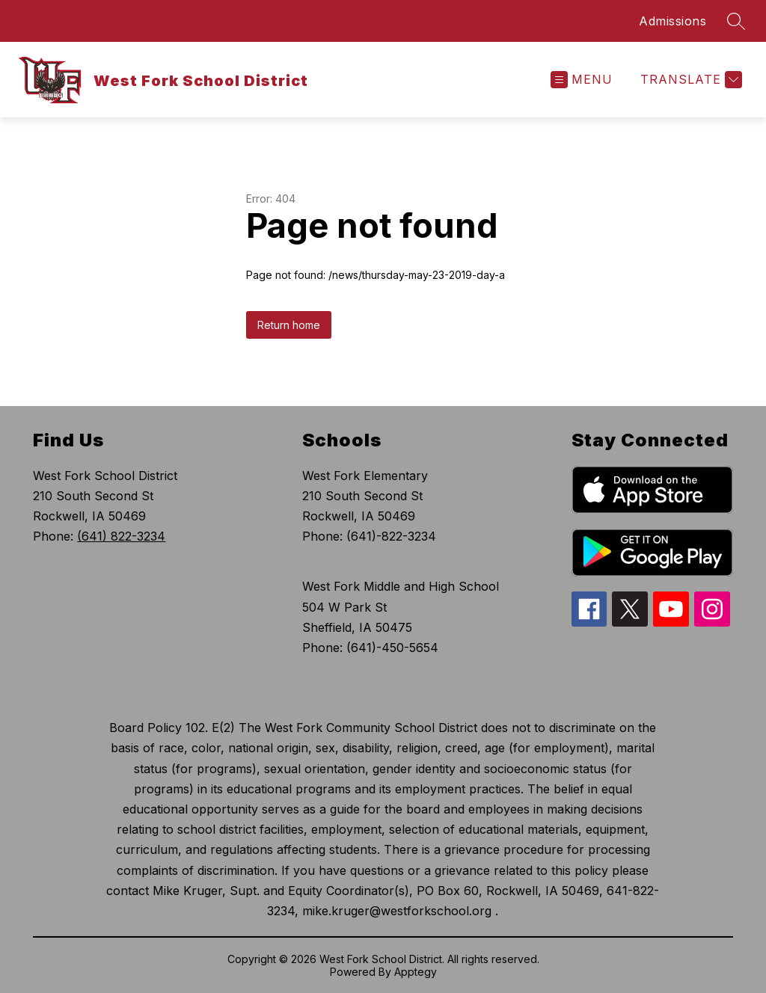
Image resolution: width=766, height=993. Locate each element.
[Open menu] (582, 79)
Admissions (672, 20)
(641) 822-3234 (121, 536)
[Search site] (736, 21)
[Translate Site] (689, 79)
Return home (288, 325)
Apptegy (415, 971)
